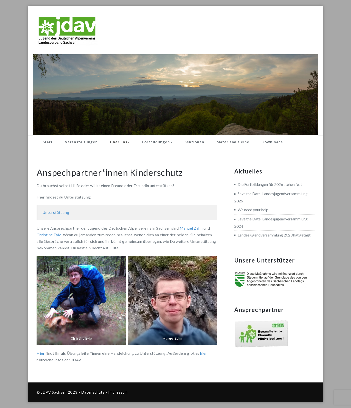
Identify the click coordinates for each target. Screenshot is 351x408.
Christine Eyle (49, 234)
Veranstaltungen (81, 142)
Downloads (272, 142)
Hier (41, 353)
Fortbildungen (157, 142)
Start (48, 142)
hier (203, 353)
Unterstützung (56, 212)
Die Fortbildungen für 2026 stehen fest (270, 184)
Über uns (120, 142)
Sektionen (194, 142)
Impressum (118, 392)
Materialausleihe (232, 142)
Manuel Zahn (191, 228)
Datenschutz (93, 392)
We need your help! (254, 209)
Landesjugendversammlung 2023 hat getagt (274, 235)
